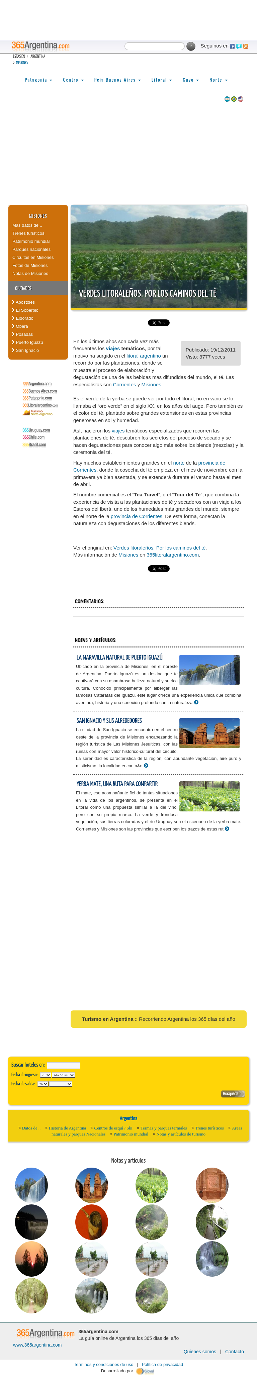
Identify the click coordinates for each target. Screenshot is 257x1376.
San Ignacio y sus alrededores (109, 721)
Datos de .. (31, 1128)
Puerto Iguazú (27, 342)
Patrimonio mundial (31, 241)
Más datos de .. (27, 225)
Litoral (162, 79)
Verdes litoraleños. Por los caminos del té (147, 294)
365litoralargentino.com (173, 555)
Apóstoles (23, 302)
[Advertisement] (128, 154)
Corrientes (124, 384)
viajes (113, 348)
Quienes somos (200, 1351)
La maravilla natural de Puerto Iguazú (119, 658)
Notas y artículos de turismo (180, 1134)
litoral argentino (143, 356)
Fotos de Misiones (30, 265)
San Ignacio (25, 350)
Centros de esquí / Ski (113, 1128)
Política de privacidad (162, 1364)
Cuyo (191, 79)
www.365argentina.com (37, 1345)
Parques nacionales (31, 249)
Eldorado (22, 318)
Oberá (20, 326)
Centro (73, 79)
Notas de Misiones (30, 273)
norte (179, 463)
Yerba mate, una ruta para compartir (117, 784)
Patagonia (38, 79)
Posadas (22, 334)
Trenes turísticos (28, 233)
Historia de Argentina (67, 1128)
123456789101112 (63, 1075)
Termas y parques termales (164, 1128)
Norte (218, 79)
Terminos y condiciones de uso (104, 1364)
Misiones (22, 63)
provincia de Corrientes (136, 516)
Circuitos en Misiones (33, 257)
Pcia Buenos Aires (117, 79)
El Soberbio (25, 310)
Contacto (234, 1351)
